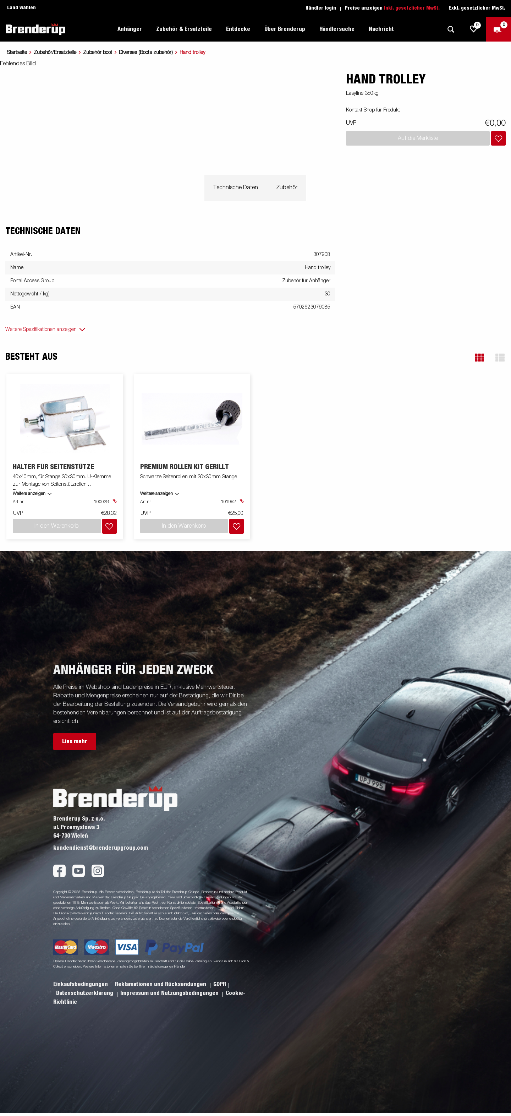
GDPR (219, 984)
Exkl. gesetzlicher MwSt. (477, 8)
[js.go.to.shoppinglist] (473, 29)
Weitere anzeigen (29, 494)
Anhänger (129, 29)
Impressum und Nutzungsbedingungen (170, 993)
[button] (479, 358)
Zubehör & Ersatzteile (184, 29)
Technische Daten (235, 188)
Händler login (321, 8)
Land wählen (21, 7)
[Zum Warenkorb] (498, 29)
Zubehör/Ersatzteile (55, 52)
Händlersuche (337, 29)
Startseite (17, 52)
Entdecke (238, 29)
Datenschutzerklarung (85, 993)
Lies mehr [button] (74, 741)
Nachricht (381, 29)
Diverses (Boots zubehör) (146, 52)
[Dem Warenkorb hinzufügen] (498, 138)
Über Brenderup (284, 29)
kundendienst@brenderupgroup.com (100, 848)
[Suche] (451, 29)
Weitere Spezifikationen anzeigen (41, 329)
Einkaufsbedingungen (81, 984)
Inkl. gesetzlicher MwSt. (412, 8)
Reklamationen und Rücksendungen (161, 984)
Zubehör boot (97, 52)
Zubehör (286, 188)
